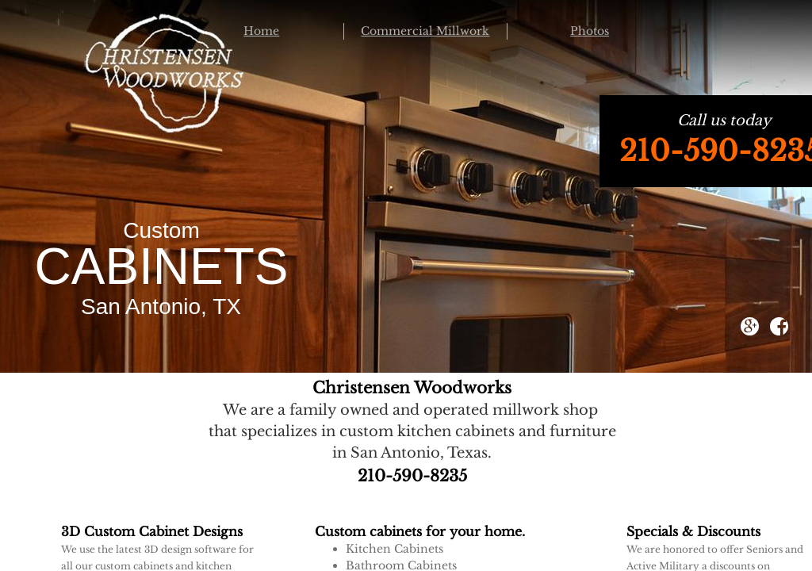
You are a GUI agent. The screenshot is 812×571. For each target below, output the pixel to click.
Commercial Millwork (425, 31)
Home (261, 31)
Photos (589, 31)
